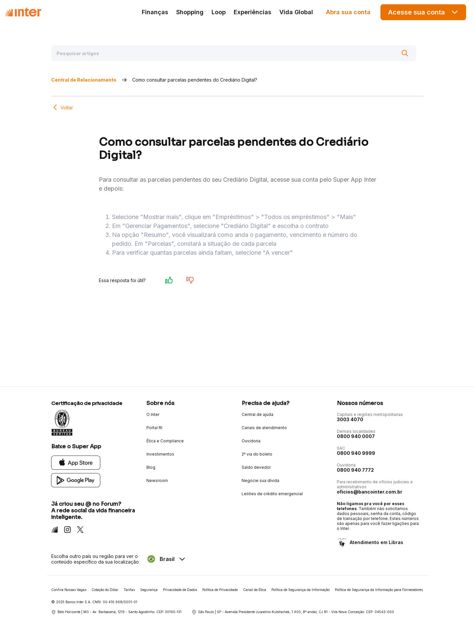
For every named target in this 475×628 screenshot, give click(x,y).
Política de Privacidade (220, 590)
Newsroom (157, 480)
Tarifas (129, 590)
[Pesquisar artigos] (233, 53)
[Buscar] (405, 53)
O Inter (152, 414)
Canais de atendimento (264, 427)
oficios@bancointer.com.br (369, 492)
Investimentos (160, 454)
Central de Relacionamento (83, 80)
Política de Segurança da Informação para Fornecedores (379, 590)
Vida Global (296, 12)
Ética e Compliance (165, 440)
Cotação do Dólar (105, 590)
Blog (150, 467)
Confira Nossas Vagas (68, 590)
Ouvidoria (251, 440)
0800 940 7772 (355, 470)
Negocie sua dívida (260, 480)
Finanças (155, 12)
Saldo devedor (256, 467)
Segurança (149, 590)
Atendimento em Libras (375, 542)
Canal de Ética (254, 590)
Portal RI (154, 427)
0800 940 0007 (356, 436)
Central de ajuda (257, 414)
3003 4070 (350, 419)
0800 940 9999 (356, 453)
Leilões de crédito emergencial (272, 493)
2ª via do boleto (257, 454)
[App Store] (75, 462)
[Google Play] (75, 479)
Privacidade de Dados (180, 590)
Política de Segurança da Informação (300, 590)
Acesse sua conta (423, 12)
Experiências (252, 12)
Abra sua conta (348, 12)
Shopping (190, 12)
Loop (219, 12)
